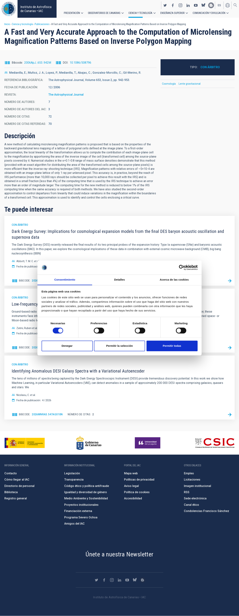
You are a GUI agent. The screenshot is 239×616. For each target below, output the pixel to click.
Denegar (66, 345)
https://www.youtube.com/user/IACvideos (196, 5)
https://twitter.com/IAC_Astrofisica (165, 5)
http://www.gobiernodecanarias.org (89, 443)
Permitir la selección (119, 345)
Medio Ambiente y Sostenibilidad (86, 498)
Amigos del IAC (74, 523)
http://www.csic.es (215, 443)
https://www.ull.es (148, 443)
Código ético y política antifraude (86, 486)
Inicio (7, 24)
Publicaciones (42, 24)
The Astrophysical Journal (66, 94)
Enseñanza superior (172, 12)
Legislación (72, 473)
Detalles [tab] (119, 279)
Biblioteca (11, 492)
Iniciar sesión (227, 5)
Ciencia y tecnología (140, 12)
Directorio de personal (19, 486)
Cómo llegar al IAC (16, 479)
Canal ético (191, 505)
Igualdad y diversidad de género (85, 492)
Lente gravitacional (190, 83)
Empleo (189, 473)
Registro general (15, 498)
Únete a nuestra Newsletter (119, 554)
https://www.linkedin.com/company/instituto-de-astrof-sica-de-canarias (188, 5)
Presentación (72, 12)
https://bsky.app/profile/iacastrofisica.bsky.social (203, 5)
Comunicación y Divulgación (209, 12)
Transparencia (74, 479)
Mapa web (131, 473)
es (219, 5)
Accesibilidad (133, 498)
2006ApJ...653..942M (37, 62)
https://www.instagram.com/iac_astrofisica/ (180, 5)
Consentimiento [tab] (64, 279)
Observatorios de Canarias (104, 12)
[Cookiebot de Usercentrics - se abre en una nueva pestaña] (182, 267)
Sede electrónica (195, 498)
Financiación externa (78, 511)
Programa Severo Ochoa (80, 517)
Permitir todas (172, 345)
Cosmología (169, 83)
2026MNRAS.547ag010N (47, 414)
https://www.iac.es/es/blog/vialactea (211, 5)
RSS (186, 492)
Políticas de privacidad (139, 479)
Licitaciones (192, 479)
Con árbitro (210, 67)
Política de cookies (137, 492)
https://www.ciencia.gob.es (24, 443)
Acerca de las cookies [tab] (174, 279)
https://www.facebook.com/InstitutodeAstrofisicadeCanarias (173, 5)
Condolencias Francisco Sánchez (206, 511)
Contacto (10, 473)
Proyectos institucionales (81, 505)
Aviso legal (131, 486)
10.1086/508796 (80, 62)
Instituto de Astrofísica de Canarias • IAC (35, 9)
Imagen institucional (197, 486)
